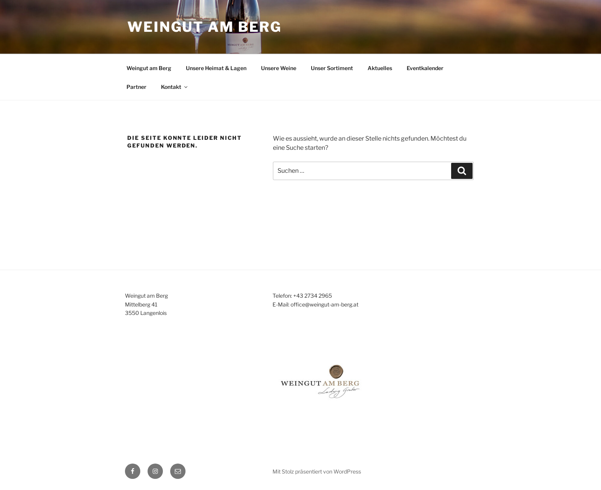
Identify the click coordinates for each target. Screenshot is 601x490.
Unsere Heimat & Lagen (216, 68)
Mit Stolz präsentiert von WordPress (317, 471)
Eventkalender (425, 68)
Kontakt (175, 87)
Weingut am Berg (148, 68)
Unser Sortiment (332, 68)
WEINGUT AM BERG (204, 26)
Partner (136, 87)
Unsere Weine (278, 68)
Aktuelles (380, 68)
